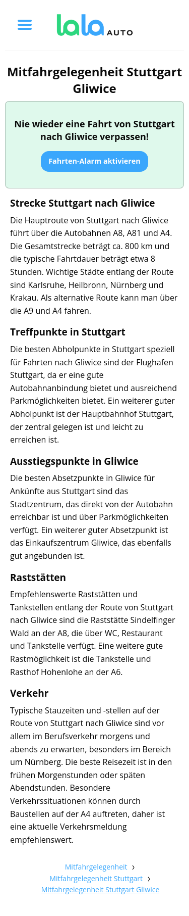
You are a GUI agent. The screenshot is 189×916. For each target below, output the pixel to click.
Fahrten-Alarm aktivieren (94, 161)
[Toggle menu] (24, 24)
